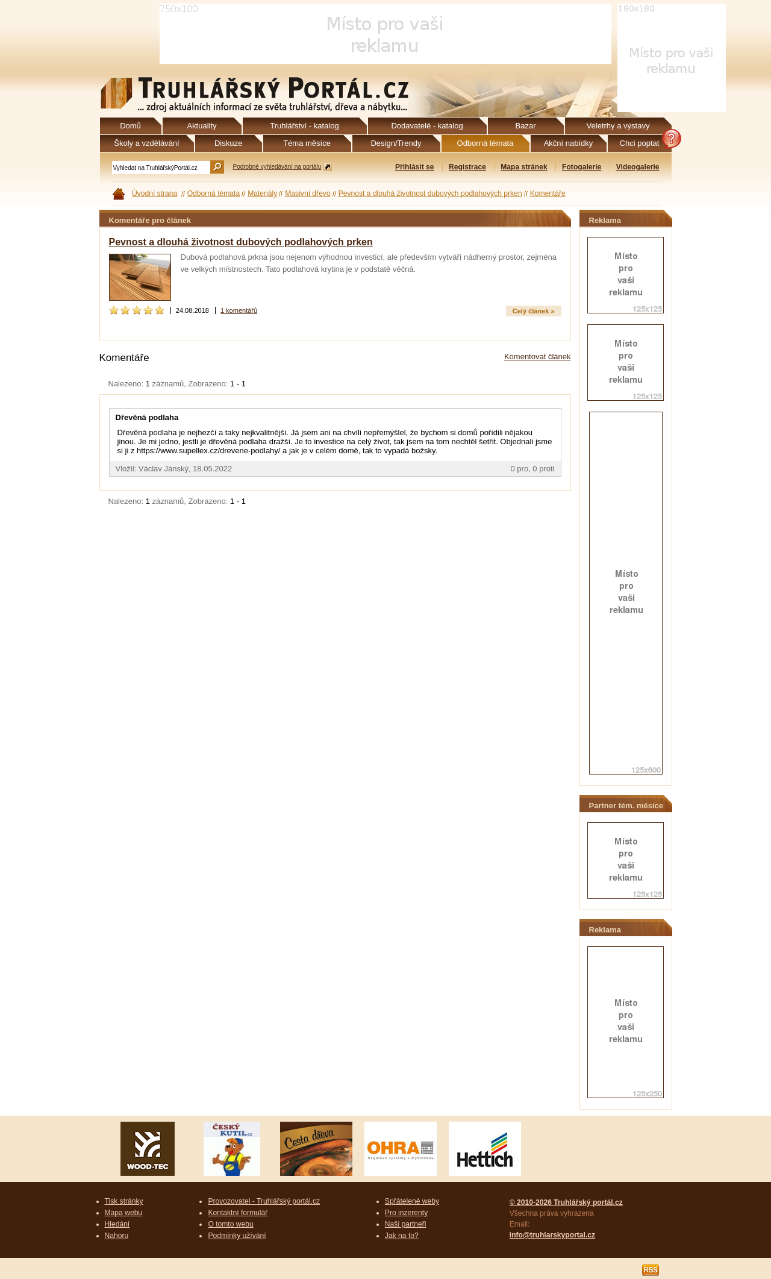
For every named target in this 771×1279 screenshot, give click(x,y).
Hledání (117, 1224)
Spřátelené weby (412, 1201)
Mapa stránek (524, 167)
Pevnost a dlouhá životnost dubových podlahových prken (430, 193)
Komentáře (548, 193)
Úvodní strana (154, 193)
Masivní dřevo (307, 193)
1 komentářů (238, 310)
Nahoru (117, 1235)
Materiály (262, 193)
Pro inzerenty (406, 1212)
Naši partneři (405, 1224)
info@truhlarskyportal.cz (552, 1235)
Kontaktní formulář (237, 1212)
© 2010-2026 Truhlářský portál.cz (566, 1202)
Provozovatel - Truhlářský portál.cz (264, 1201)
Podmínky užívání (237, 1235)
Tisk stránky (124, 1201)
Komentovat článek (537, 356)
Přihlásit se (414, 167)
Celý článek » (534, 311)
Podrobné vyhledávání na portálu (277, 166)
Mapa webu (124, 1212)
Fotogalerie (581, 167)
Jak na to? (402, 1235)
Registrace (467, 167)
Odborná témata (213, 193)
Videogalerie (638, 167)
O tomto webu (230, 1224)
